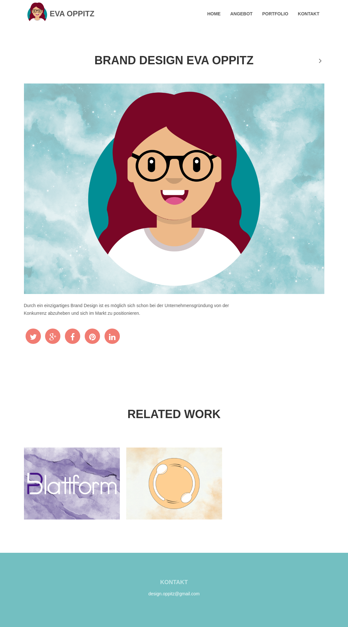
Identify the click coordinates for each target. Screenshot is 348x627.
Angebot (241, 13)
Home (213, 13)
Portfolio (275, 13)
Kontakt (308, 13)
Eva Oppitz (60, 14)
